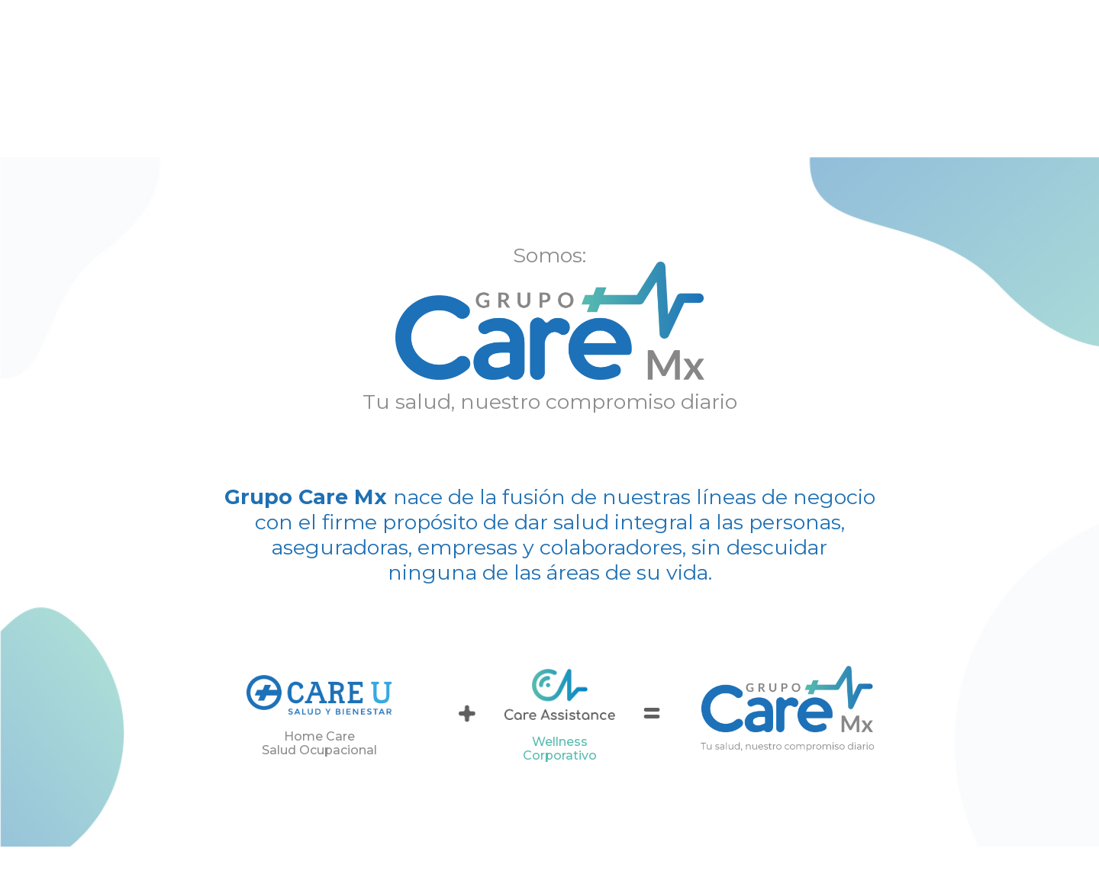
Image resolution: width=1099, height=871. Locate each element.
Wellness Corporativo (560, 748)
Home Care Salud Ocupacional (319, 743)
